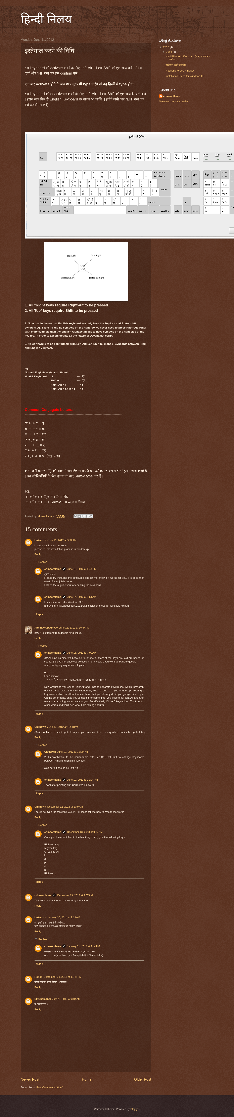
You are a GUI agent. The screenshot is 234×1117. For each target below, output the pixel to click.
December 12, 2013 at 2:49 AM (65, 806)
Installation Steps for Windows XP (185, 76)
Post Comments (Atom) (49, 1087)
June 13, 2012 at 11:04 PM (82, 779)
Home (86, 1079)
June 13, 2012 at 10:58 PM (62, 726)
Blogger (134, 1109)
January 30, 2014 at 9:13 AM (63, 917)
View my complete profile (173, 101)
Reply (38, 554)
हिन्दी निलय (46, 19)
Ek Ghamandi (43, 998)
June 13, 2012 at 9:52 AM (61, 540)
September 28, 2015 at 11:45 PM (63, 976)
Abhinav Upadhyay (46, 627)
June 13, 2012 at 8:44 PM (81, 568)
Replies (42, 561)
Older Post (142, 1079)
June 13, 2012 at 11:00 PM (72, 751)
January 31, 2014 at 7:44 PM (83, 946)
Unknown (40, 540)
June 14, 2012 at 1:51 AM (81, 596)
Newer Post (30, 1079)
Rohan (39, 976)
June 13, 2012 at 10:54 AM (74, 627)
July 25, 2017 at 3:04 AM (66, 998)
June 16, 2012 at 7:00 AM (81, 652)
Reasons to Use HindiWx (180, 70)
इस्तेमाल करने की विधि (176, 65)
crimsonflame (52, 568)
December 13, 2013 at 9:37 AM (84, 831)
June (169, 51)
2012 (166, 47)
